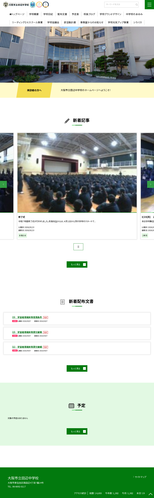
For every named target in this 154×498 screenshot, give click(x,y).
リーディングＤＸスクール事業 (27, 22)
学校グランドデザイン (110, 14)
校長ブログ (89, 14)
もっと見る (75, 264)
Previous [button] (3, 184)
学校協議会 (53, 22)
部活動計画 (70, 22)
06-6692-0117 (19, 486)
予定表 (75, 14)
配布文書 (62, 14)
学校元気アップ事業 (118, 22)
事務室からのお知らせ (91, 22)
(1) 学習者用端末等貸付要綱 (27, 346)
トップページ (17, 14)
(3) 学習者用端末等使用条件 (27, 317)
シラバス (137, 22)
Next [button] (150, 184)
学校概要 (34, 14)
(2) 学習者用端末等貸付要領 (27, 332)
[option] (77, 55)
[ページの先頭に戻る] (150, 494)
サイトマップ (140, 476)
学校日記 (48, 14)
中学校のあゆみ (134, 14)
